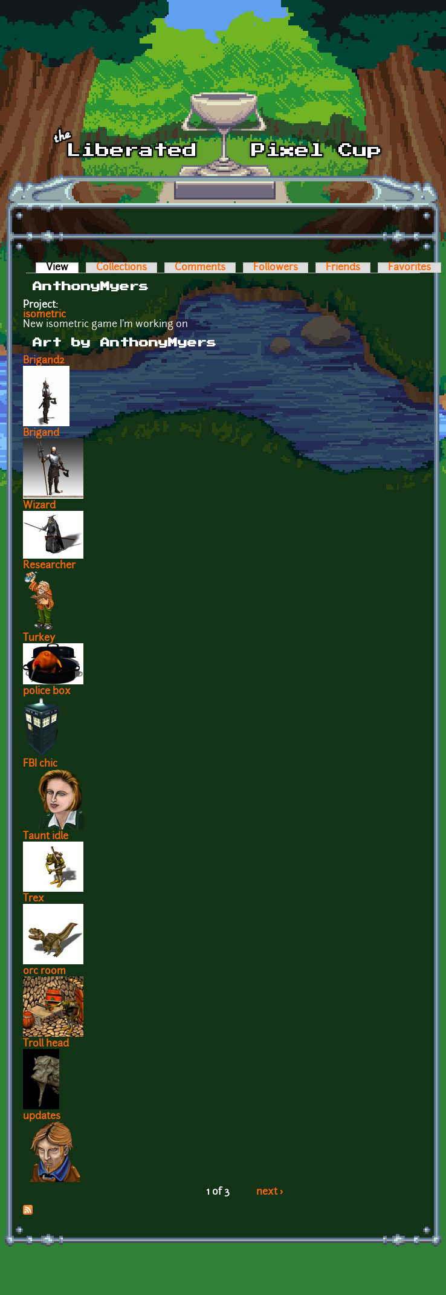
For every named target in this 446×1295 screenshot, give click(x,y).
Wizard (39, 506)
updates (41, 1116)
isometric (44, 315)
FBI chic (40, 764)
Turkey (39, 638)
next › (269, 1192)
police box (47, 691)
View (62, 268)
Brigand (41, 433)
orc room (44, 971)
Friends (343, 268)
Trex (33, 899)
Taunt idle (45, 837)
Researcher (49, 566)
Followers (275, 268)
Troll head (46, 1044)
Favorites (409, 268)
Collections (121, 268)
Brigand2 (44, 361)
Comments (200, 268)
